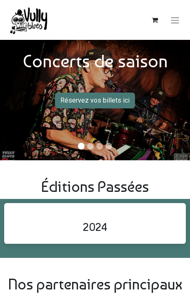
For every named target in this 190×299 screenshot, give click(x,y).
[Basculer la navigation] (175, 20)
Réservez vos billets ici (95, 100)
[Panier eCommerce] (154, 20)
